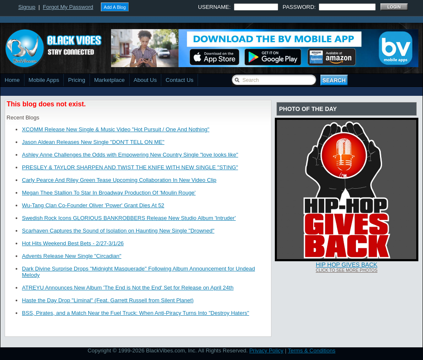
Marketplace (109, 80)
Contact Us (179, 80)
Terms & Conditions (312, 350)
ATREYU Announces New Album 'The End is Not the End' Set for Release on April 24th (127, 287)
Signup (26, 7)
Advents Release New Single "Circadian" (71, 256)
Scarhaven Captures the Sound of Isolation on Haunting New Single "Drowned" (118, 230)
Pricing (76, 80)
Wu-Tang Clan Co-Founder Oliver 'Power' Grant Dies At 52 (93, 205)
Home (12, 80)
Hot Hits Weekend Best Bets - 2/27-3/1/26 (73, 243)
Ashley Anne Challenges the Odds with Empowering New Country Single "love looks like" (130, 155)
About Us (145, 80)
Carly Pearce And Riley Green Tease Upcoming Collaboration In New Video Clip (119, 180)
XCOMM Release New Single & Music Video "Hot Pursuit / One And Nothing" (115, 129)
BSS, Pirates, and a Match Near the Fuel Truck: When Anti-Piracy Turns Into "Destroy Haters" (135, 313)
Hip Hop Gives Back (346, 264)
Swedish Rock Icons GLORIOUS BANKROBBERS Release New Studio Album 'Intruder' (129, 218)
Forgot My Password (68, 7)
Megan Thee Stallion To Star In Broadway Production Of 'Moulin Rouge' (108, 192)
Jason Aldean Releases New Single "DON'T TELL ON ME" (93, 142)
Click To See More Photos (346, 270)
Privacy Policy (266, 350)
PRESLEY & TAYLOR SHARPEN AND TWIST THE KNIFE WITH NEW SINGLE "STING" (130, 167)
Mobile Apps (44, 80)
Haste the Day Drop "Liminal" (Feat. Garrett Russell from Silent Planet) (108, 300)
